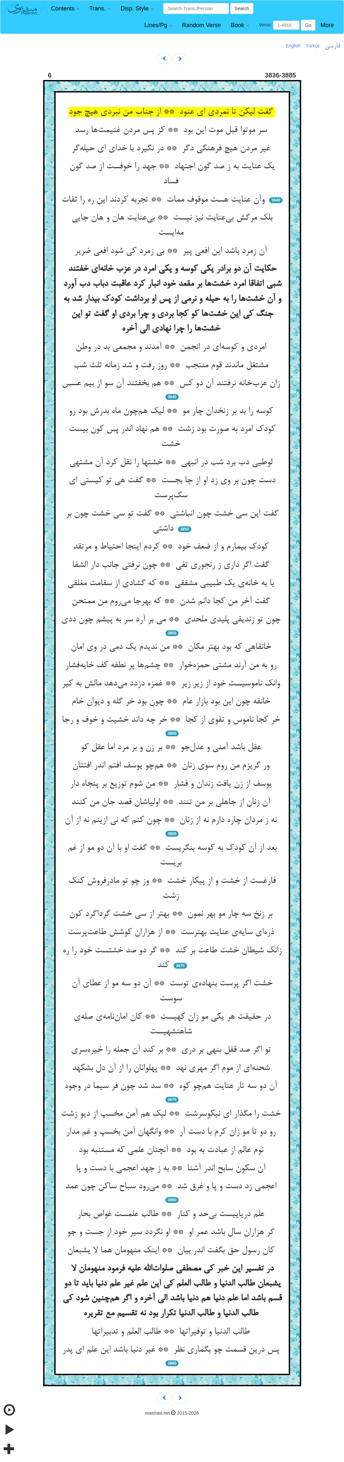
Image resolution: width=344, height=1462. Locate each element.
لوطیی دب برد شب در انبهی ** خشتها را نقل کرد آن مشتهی (172, 462)
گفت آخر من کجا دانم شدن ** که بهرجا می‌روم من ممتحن (172, 601)
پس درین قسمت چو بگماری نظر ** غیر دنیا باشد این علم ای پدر (172, 1350)
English (293, 45)
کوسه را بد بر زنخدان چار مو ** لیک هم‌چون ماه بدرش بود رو (172, 411)
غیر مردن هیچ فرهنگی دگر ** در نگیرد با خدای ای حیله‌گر (172, 148)
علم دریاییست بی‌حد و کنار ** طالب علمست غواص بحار (172, 1214)
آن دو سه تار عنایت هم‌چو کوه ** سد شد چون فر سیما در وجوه (172, 1086)
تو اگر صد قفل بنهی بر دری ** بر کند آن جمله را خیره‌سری (172, 1050)
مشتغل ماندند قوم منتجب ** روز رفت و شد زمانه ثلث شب (172, 365)
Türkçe (313, 45)
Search (241, 8)
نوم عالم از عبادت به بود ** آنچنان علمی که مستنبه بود (172, 1150)
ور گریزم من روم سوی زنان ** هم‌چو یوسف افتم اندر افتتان (172, 766)
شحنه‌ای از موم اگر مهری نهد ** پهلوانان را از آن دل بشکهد (172, 1068)
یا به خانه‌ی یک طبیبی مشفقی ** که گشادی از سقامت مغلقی (172, 583)
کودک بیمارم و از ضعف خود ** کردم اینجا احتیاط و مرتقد (172, 547)
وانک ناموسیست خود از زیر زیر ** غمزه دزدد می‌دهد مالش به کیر (172, 684)
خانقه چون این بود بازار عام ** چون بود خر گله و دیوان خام (172, 702)
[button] (65, 8)
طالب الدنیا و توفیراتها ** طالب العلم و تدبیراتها (172, 1332)
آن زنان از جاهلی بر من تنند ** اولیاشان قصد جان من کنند (172, 802)
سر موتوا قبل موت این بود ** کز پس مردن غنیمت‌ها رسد (172, 130)
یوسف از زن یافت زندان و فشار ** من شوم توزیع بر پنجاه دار (172, 784)
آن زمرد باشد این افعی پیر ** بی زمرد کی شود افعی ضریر (172, 251)
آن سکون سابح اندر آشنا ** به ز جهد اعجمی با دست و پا (172, 1168)
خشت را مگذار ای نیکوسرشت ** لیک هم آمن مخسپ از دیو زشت (172, 1114)
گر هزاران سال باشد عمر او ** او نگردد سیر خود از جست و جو (172, 1232)
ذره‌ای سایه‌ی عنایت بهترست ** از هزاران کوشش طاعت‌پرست (172, 932)
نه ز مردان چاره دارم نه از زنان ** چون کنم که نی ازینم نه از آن (172, 820)
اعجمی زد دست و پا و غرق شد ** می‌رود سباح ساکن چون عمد (172, 1186)
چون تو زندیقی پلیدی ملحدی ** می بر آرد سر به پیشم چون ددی (172, 620)
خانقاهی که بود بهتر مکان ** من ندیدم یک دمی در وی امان (172, 647)
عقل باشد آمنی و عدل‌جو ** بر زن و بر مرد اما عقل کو (172, 747)
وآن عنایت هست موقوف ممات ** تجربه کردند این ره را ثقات (164, 200)
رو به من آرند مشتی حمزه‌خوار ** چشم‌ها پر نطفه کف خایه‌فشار (172, 665)
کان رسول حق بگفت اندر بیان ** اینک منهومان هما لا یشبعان (172, 1250)
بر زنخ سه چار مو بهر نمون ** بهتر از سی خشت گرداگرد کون (172, 914)
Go (308, 25)
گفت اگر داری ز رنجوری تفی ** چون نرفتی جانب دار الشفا (172, 565)
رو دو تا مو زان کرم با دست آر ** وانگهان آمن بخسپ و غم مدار (172, 1132)
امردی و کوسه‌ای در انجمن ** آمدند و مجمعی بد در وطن (172, 347)
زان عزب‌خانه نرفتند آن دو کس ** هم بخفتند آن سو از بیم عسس (172, 383)
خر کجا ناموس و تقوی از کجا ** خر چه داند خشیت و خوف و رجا (172, 720)
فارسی (332, 46)
